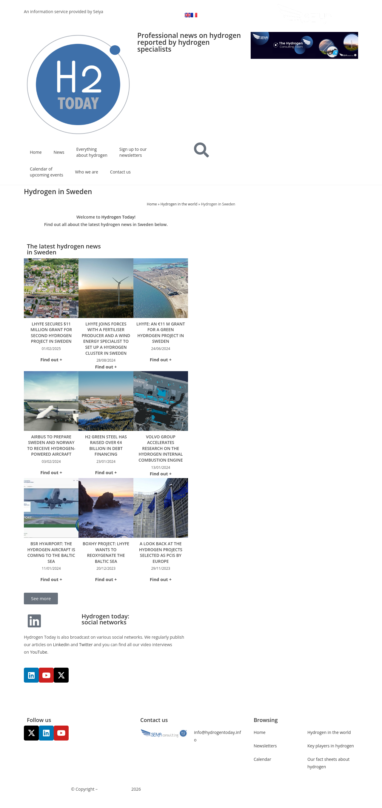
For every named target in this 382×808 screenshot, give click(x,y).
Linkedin (61, 650)
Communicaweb (114, 795)
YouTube (38, 658)
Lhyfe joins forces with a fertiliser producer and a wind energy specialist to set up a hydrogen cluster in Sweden (106, 341)
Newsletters (265, 752)
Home (36, 152)
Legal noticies (207, 795)
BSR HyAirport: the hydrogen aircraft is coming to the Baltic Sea (51, 558)
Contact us (120, 172)
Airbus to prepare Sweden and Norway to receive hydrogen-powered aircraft (51, 451)
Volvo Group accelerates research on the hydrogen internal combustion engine (160, 454)
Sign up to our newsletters (133, 152)
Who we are (86, 172)
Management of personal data (254, 795)
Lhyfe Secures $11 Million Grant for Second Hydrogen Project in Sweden (51, 332)
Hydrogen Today (117, 217)
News (59, 152)
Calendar (262, 765)
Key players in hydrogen (330, 752)
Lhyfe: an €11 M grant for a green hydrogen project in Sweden (160, 332)
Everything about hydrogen (91, 152)
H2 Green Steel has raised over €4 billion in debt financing (106, 451)
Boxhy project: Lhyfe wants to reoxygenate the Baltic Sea (106, 558)
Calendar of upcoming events (46, 172)
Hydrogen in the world (179, 204)
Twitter (86, 650)
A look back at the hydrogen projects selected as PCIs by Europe (161, 558)
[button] (41, 604)
